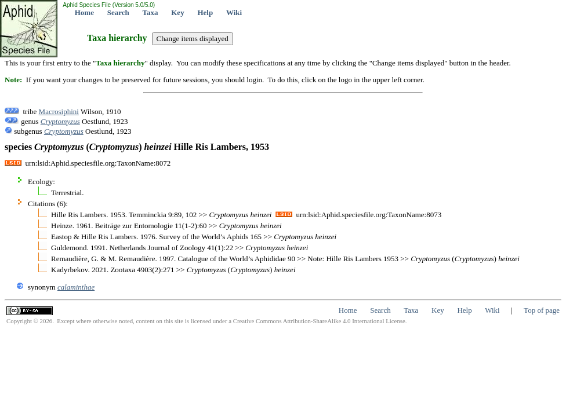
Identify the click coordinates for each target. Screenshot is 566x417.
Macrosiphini (59, 111)
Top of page (542, 310)
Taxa (150, 12)
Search (118, 12)
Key (177, 12)
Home (84, 12)
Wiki (234, 12)
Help (205, 12)
